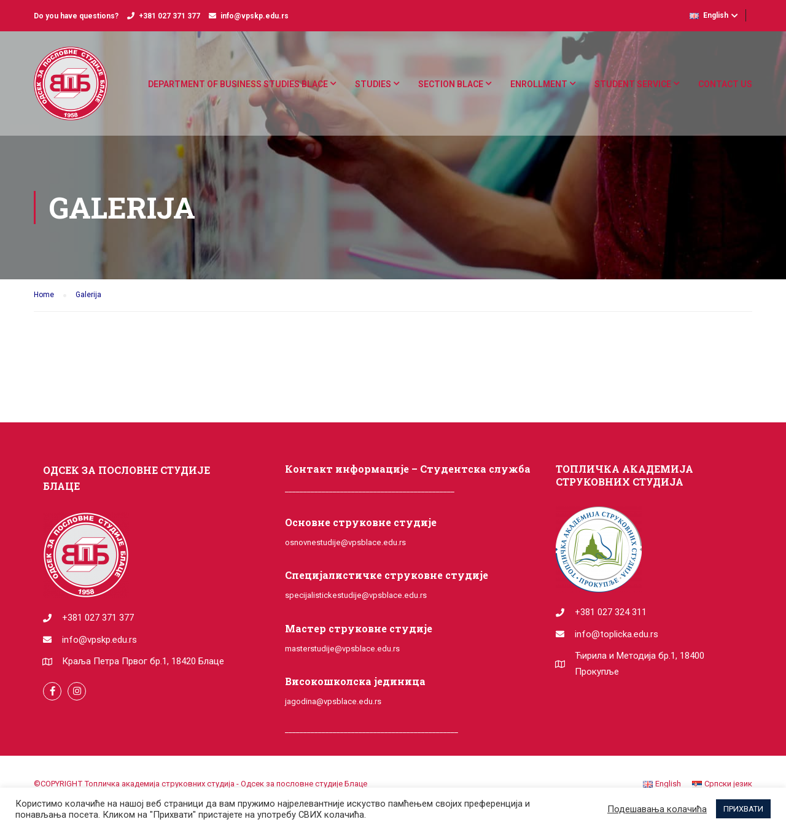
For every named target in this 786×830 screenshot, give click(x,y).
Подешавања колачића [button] (657, 809)
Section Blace (450, 84)
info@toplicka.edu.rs (616, 634)
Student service (632, 84)
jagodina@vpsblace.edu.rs (333, 701)
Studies (373, 84)
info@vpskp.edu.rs (254, 16)
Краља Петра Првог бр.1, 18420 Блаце (143, 661)
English (709, 15)
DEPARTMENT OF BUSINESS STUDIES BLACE (238, 84)
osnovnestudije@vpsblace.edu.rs (345, 542)
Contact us (725, 84)
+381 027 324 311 (611, 612)
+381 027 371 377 (169, 16)
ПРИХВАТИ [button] (743, 808)
